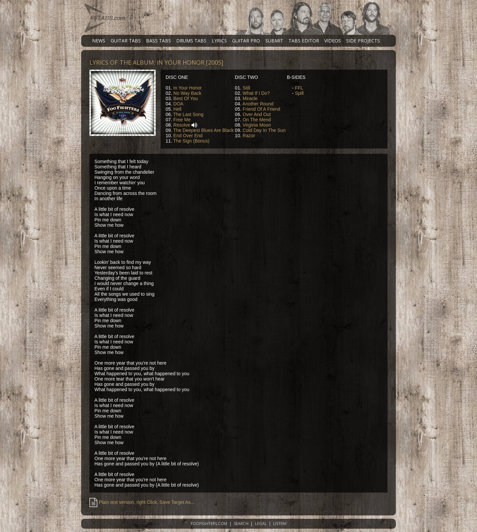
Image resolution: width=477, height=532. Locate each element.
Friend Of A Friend (261, 109)
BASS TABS (158, 40)
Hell (177, 109)
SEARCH (241, 523)
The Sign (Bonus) (191, 141)
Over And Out (256, 114)
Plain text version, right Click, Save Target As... (141, 502)
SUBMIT (274, 40)
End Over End (187, 135)
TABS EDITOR (304, 40)
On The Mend (256, 119)
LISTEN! (280, 523)
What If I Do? (256, 93)
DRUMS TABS (191, 40)
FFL (299, 87)
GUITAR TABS (126, 40)
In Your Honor (187, 87)
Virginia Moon (256, 125)
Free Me (181, 119)
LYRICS (219, 40)
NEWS (98, 40)
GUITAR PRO (246, 40)
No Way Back (187, 93)
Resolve (181, 125)
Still (246, 87)
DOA (178, 103)
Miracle (249, 98)
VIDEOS (332, 40)
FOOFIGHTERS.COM (209, 523)
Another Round (258, 103)
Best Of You (185, 98)
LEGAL (261, 523)
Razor (248, 135)
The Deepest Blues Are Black (203, 130)
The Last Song (188, 114)
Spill (299, 93)
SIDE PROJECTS (363, 40)
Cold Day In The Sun (264, 130)
